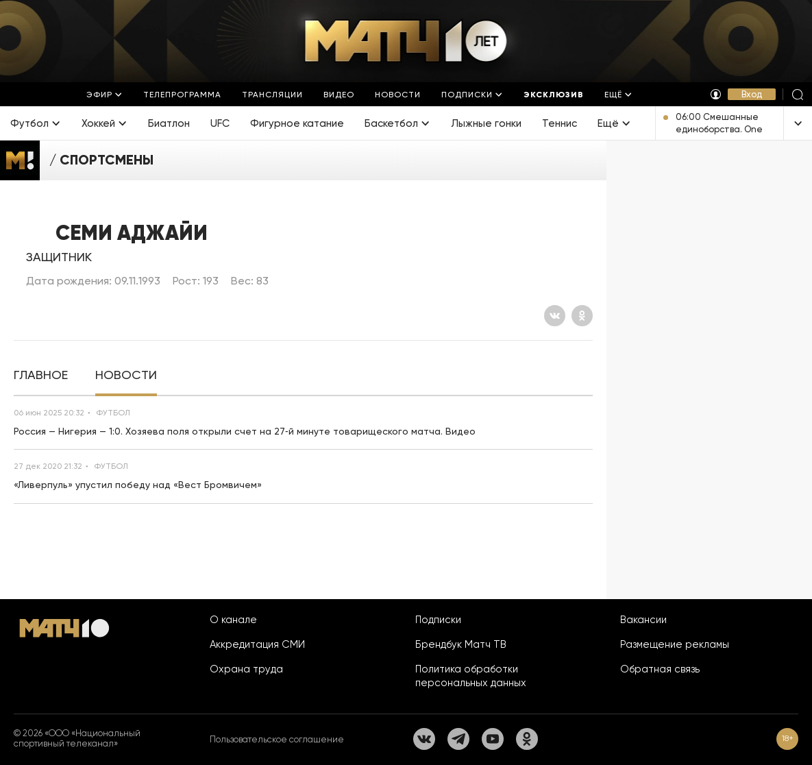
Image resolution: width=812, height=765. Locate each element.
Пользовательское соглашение (277, 739)
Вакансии (643, 620)
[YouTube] (493, 739)
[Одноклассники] (582, 315)
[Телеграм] (458, 739)
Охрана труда (246, 669)
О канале (233, 620)
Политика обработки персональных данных (470, 676)
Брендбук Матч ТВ (460, 644)
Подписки (438, 620)
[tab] (41, 375)
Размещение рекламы (674, 644)
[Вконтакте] (554, 315)
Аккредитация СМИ (257, 644)
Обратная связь (660, 669)
